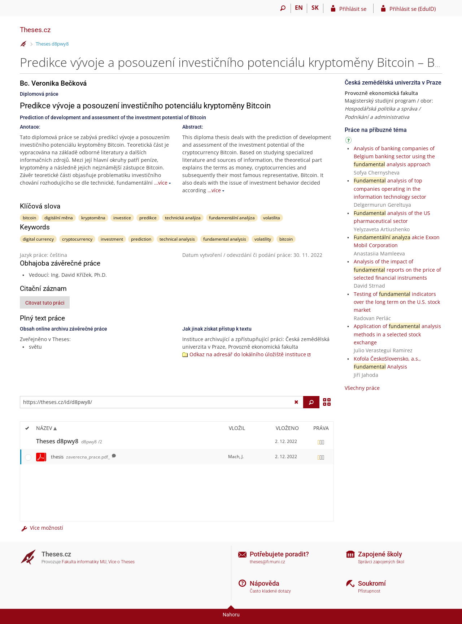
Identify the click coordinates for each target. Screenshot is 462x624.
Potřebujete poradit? (279, 554)
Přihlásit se (352, 8)
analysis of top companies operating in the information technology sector (390, 188)
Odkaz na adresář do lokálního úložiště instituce (247, 354)
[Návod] (349, 141)
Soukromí (372, 583)
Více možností (41, 527)
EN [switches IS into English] (299, 8)
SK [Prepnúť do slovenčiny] (315, 8)
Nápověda (264, 583)
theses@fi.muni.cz (267, 561)
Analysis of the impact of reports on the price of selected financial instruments (397, 269)
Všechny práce (362, 387)
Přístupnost (369, 591)
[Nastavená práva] (321, 441)
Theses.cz (35, 30)
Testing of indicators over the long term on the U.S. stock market (397, 302)
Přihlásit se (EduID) (412, 8)
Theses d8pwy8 (52, 43)
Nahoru (231, 614)
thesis (80, 456)
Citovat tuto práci (44, 303)
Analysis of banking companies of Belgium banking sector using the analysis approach (394, 156)
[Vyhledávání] (283, 8)
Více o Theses (121, 561)
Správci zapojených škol (381, 561)
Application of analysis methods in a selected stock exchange (397, 334)
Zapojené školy (380, 554)
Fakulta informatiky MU (84, 561)
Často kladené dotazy (270, 591)
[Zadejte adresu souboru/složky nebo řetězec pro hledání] (161, 402)
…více (160, 182)
